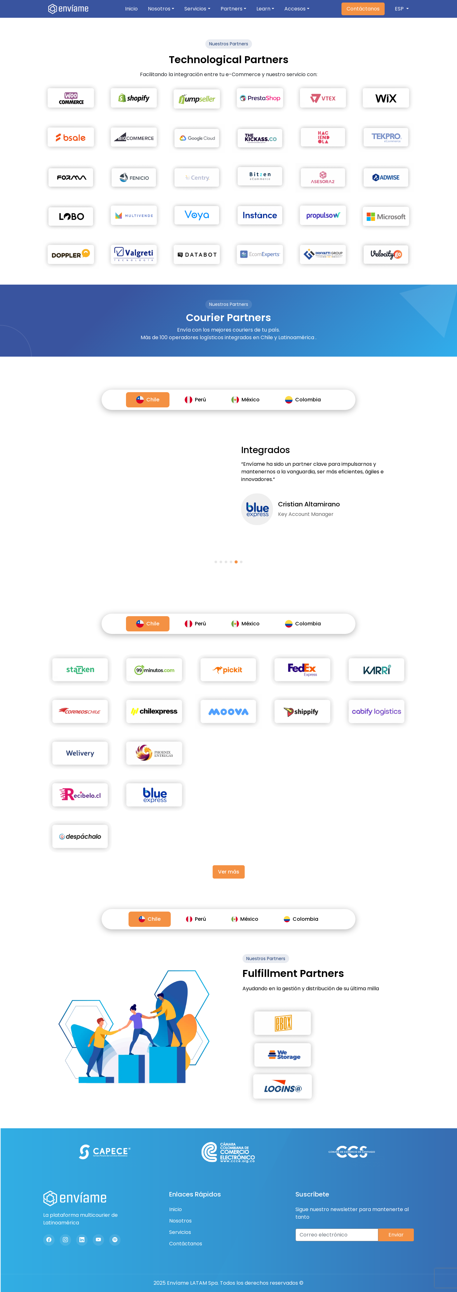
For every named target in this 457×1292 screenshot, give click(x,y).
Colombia (303, 400)
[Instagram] (65, 1240)
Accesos (295, 8)
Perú (195, 400)
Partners (231, 8)
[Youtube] (98, 1240)
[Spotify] (115, 1240)
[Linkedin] (82, 1240)
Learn (263, 8)
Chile (147, 400)
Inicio (131, 8)
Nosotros (159, 8)
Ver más (228, 871)
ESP (400, 8)
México (245, 400)
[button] (216, 562)
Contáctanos (363, 8)
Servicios (195, 8)
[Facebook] (49, 1240)
